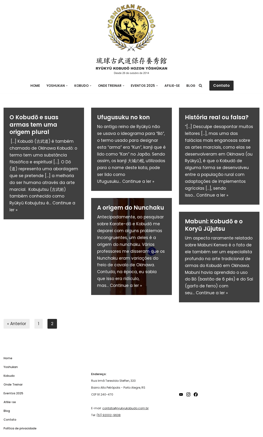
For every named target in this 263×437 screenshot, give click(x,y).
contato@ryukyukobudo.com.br (125, 408)
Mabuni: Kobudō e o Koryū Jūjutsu (214, 225)
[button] (67, 86)
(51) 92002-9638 (109, 415)
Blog (190, 85)
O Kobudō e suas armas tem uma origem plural (33, 124)
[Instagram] (188, 394)
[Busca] (200, 85)
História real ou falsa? (217, 117)
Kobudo (9, 376)
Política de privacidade (20, 428)
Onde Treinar (13, 384)
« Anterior (16, 324)
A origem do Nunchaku (130, 208)
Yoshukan (11, 367)
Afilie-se (172, 85)
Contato (221, 85)
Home (35, 85)
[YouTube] (181, 394)
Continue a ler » (138, 181)
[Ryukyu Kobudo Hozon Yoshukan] (131, 27)
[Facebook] (196, 394)
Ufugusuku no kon (123, 117)
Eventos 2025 (13, 393)
